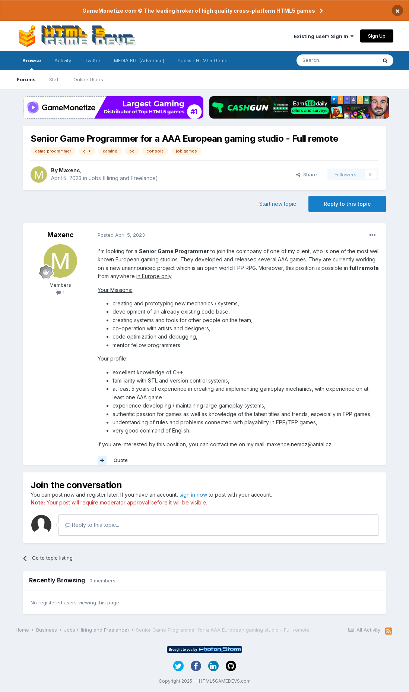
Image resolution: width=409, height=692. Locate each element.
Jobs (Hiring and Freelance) (123, 178)
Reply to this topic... (92, 525)
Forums (26, 79)
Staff (54, 79)
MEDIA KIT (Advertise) (139, 60)
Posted (121, 235)
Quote (121, 460)
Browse (31, 63)
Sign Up (377, 36)
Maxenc (69, 170)
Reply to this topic (347, 204)
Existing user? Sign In (323, 36)
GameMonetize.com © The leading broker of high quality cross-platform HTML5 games (198, 10)
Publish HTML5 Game (203, 60)
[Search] (337, 60)
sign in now (193, 494)
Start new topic (277, 204)
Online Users (88, 79)
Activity (62, 60)
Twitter (93, 60)
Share (306, 174)
